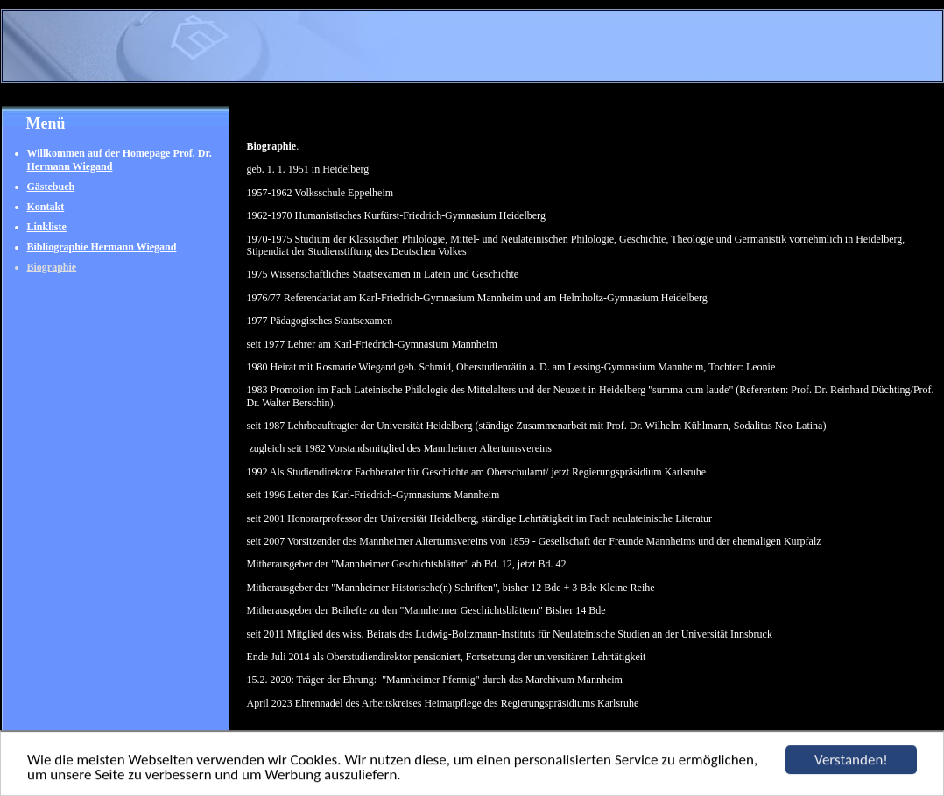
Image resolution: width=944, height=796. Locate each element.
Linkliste (47, 227)
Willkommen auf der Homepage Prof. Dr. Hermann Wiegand (119, 160)
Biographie (52, 267)
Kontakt (46, 207)
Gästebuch (51, 186)
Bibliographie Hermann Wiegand (102, 247)
